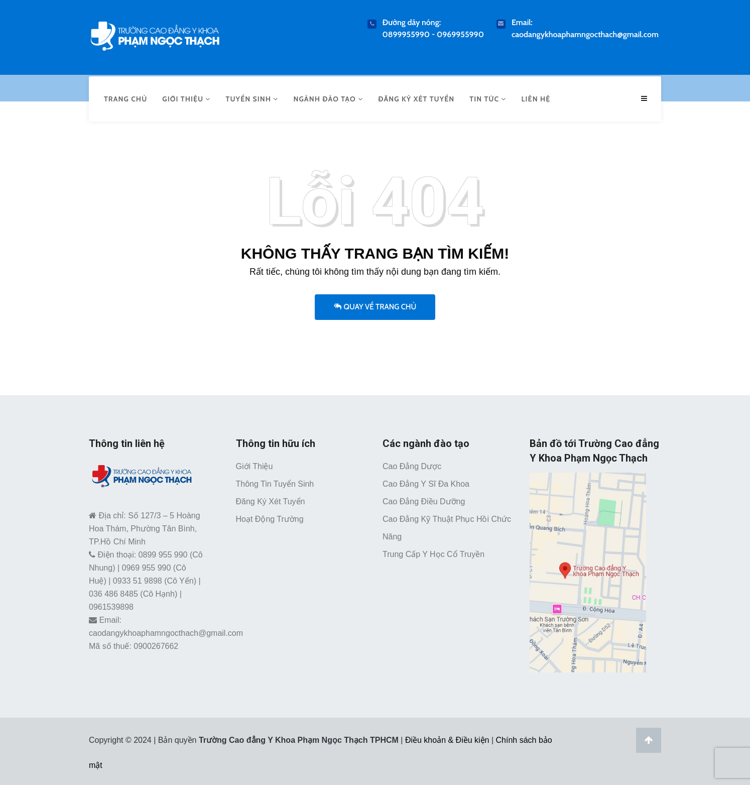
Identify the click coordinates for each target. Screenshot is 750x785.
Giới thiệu (186, 97)
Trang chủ (125, 97)
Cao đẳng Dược (412, 464)
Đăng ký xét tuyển (416, 97)
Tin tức (487, 97)
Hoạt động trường (270, 516)
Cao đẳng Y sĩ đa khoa (426, 481)
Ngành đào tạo (328, 97)
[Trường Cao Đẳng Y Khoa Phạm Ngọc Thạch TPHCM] (155, 34)
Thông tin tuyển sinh (275, 481)
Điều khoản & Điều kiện (447, 737)
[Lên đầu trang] (648, 737)
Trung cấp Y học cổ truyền (433, 551)
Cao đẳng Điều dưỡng (424, 499)
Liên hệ (535, 97)
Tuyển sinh (252, 97)
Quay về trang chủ (375, 303)
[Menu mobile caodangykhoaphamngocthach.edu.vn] (645, 97)
